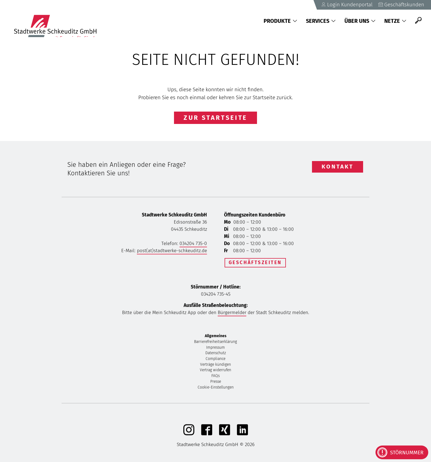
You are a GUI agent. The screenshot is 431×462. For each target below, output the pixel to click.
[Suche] (418, 21)
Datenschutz (215, 354)
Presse (215, 382)
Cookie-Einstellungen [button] (216, 388)
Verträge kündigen (215, 365)
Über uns (359, 21)
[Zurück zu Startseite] (58, 20)
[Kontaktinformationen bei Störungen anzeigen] (401, 452)
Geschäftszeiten (255, 262)
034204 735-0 (193, 244)
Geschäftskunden (400, 4)
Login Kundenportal (345, 4)
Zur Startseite (215, 117)
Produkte (280, 21)
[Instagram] (188, 435)
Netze (395, 21)
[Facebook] (206, 435)
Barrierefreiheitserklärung (215, 342)
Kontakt (337, 166)
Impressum (215, 348)
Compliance (215, 360)
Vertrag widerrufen (215, 371)
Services (321, 21)
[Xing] (224, 435)
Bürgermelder (232, 313)
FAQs (215, 377)
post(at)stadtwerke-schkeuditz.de (172, 251)
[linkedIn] (242, 435)
